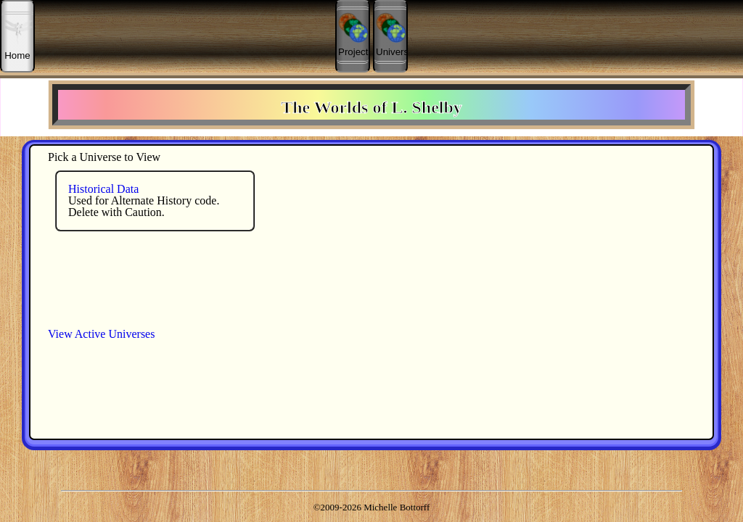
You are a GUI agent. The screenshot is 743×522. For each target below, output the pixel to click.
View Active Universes (101, 334)
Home (18, 36)
